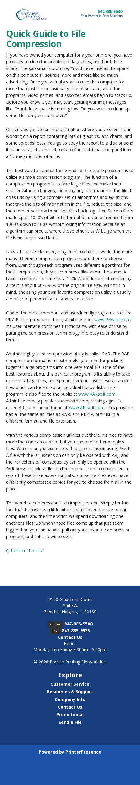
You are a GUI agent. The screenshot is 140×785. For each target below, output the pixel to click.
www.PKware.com (112, 319)
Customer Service (70, 684)
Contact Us (70, 637)
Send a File (70, 722)
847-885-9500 (78, 624)
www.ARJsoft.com (86, 407)
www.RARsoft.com (96, 394)
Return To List (27, 550)
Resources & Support (70, 692)
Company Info (70, 699)
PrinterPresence (83, 752)
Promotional (70, 714)
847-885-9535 (76, 630)
